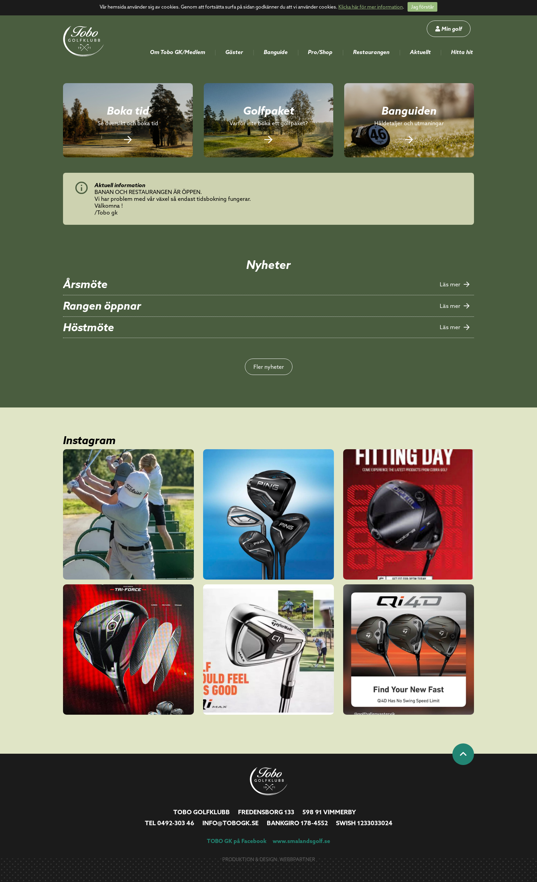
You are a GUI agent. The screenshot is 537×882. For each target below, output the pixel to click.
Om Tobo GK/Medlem (177, 52)
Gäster (234, 52)
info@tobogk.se (230, 823)
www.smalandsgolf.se (301, 841)
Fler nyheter (268, 366)
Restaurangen (371, 52)
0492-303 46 (175, 823)
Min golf (448, 28)
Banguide (276, 52)
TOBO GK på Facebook (236, 841)
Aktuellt (420, 52)
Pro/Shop (320, 52)
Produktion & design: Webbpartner (268, 859)
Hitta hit (462, 52)
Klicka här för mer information (370, 7)
